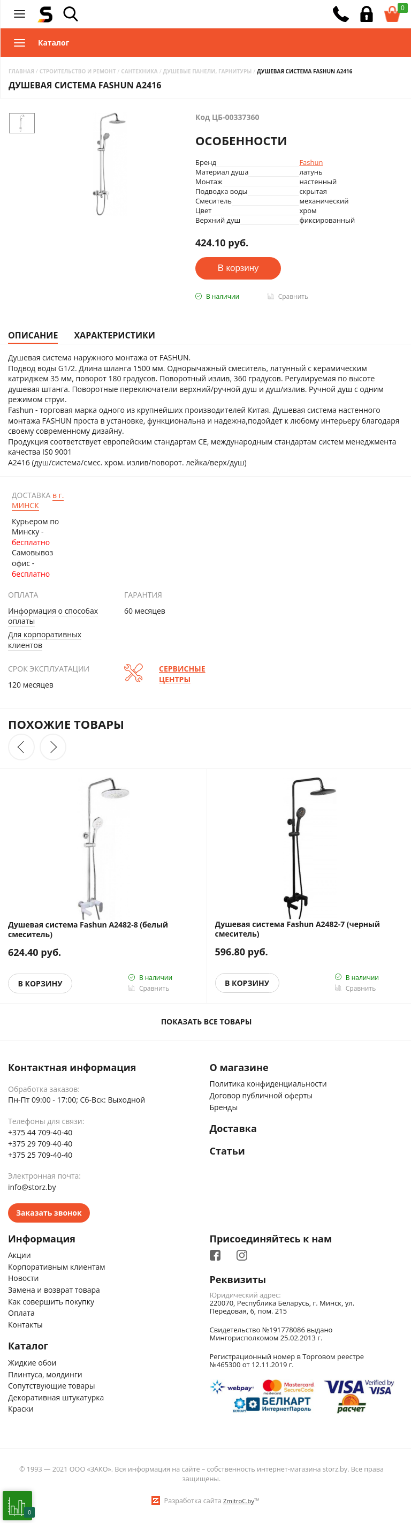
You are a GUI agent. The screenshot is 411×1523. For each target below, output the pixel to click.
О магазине (239, 1068)
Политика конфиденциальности (268, 1084)
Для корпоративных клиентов (44, 639)
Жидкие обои (32, 1363)
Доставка (233, 1129)
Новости (23, 1278)
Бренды (224, 1107)
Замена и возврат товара (54, 1290)
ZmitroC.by (238, 1501)
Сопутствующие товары (51, 1386)
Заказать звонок (49, 1213)
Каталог (28, 1346)
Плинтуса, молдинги (45, 1374)
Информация (41, 1239)
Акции (19, 1255)
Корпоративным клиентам (56, 1267)
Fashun (311, 162)
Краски (21, 1409)
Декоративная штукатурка (56, 1397)
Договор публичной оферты (261, 1095)
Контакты (25, 1325)
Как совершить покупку (51, 1301)
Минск (38, 500)
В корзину (40, 983)
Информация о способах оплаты (53, 616)
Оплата (21, 1313)
